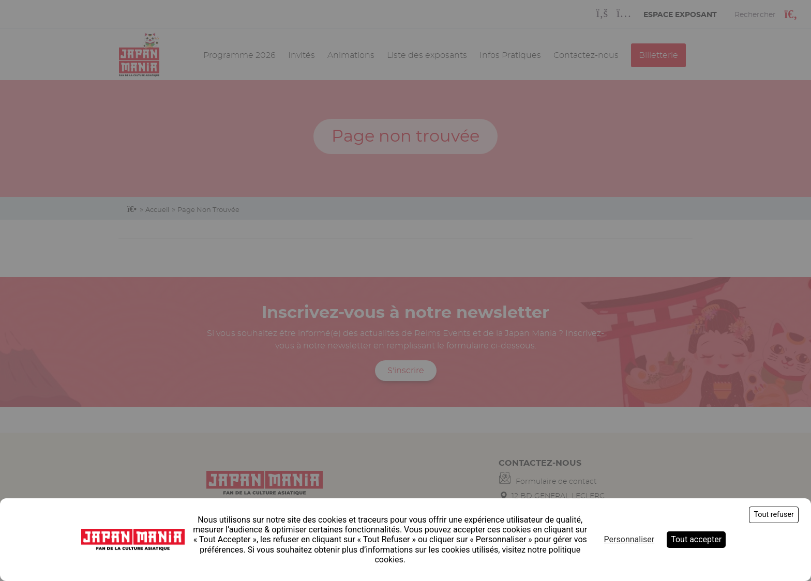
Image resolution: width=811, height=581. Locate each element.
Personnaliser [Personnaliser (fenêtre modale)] (629, 539)
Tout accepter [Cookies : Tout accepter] (696, 539)
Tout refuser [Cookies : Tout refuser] (774, 514)
